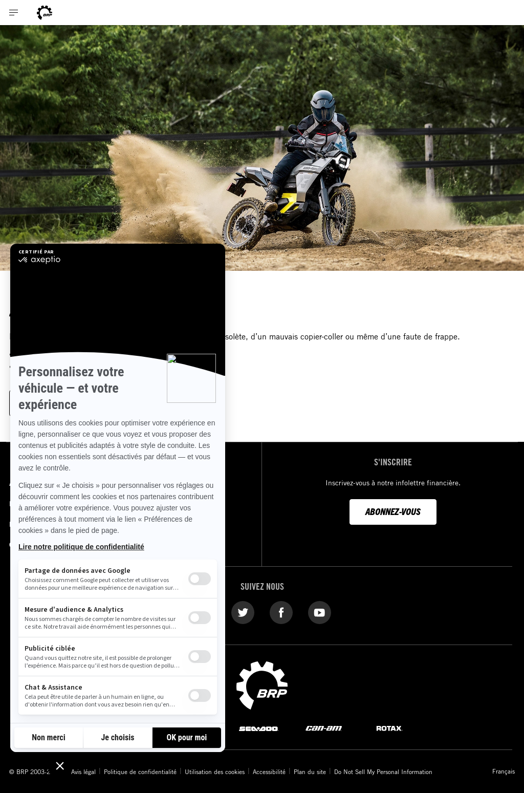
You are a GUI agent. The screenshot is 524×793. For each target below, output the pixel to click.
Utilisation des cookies (215, 771)
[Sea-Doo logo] (258, 728)
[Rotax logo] (389, 728)
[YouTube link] (319, 611)
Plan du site (310, 771)
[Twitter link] (242, 611)
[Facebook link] (281, 611)
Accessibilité (269, 771)
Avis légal (83, 771)
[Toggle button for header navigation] (14, 12)
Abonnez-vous (393, 511)
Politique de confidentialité (140, 771)
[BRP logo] (262, 684)
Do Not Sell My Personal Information (383, 771)
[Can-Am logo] (44, 12)
